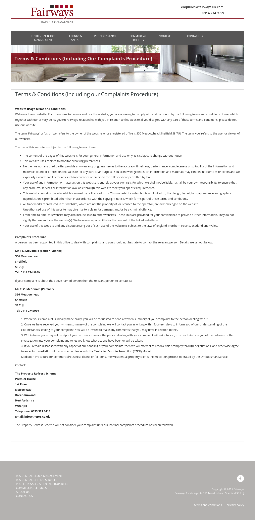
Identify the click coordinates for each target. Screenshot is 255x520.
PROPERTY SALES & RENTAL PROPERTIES (42, 484)
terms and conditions (208, 505)
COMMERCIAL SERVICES (31, 488)
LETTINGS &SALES (75, 38)
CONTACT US (195, 36)
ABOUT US (165, 36)
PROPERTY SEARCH (105, 36)
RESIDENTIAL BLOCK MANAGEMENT (43, 38)
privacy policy (235, 505)
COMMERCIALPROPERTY (137, 38)
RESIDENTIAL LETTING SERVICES (36, 480)
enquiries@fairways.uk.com (202, 7)
